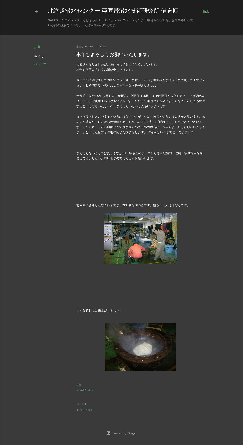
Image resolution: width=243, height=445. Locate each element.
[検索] (206, 11)
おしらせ (40, 63)
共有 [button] (37, 47)
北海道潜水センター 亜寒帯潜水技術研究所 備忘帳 (113, 10)
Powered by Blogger (121, 433)
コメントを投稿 (84, 410)
